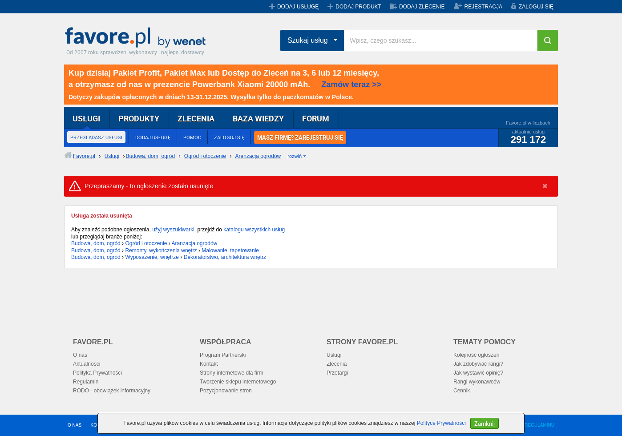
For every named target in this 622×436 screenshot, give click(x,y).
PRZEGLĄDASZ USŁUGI (96, 137)
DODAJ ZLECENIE (422, 7)
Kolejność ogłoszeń (476, 355)
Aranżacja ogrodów (195, 243)
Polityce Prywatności (441, 423)
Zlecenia (337, 364)
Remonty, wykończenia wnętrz (161, 250)
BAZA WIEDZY (258, 118)
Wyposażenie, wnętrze (152, 257)
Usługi (334, 355)
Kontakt (209, 364)
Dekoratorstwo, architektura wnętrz (225, 257)
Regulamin (85, 382)
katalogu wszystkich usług (254, 229)
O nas (80, 355)
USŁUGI (86, 118)
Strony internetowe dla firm (231, 373)
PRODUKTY (138, 118)
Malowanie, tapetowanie (230, 250)
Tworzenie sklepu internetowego (238, 382)
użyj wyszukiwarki (173, 229)
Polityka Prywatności (97, 373)
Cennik (461, 391)
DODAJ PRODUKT (358, 7)
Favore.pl (137, 38)
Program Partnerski (223, 355)
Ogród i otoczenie (146, 243)
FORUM (315, 118)
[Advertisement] (280, 297)
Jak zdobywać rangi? (478, 364)
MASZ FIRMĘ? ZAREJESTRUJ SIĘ (300, 137)
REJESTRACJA (483, 7)
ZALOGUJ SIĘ (536, 7)
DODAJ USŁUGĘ (298, 7)
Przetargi (337, 373)
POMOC (192, 137)
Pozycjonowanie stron (226, 391)
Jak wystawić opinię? (478, 373)
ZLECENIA (196, 118)
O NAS (74, 425)
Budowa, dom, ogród (96, 243)
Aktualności (86, 364)
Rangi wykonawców (476, 382)
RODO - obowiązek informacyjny (111, 391)
